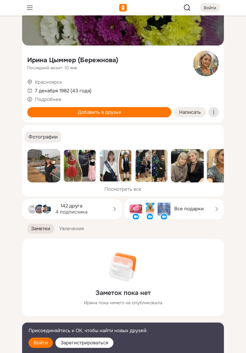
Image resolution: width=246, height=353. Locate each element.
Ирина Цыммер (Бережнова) (72, 60)
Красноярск (48, 82)
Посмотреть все (123, 189)
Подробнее (48, 99)
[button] (43, 137)
